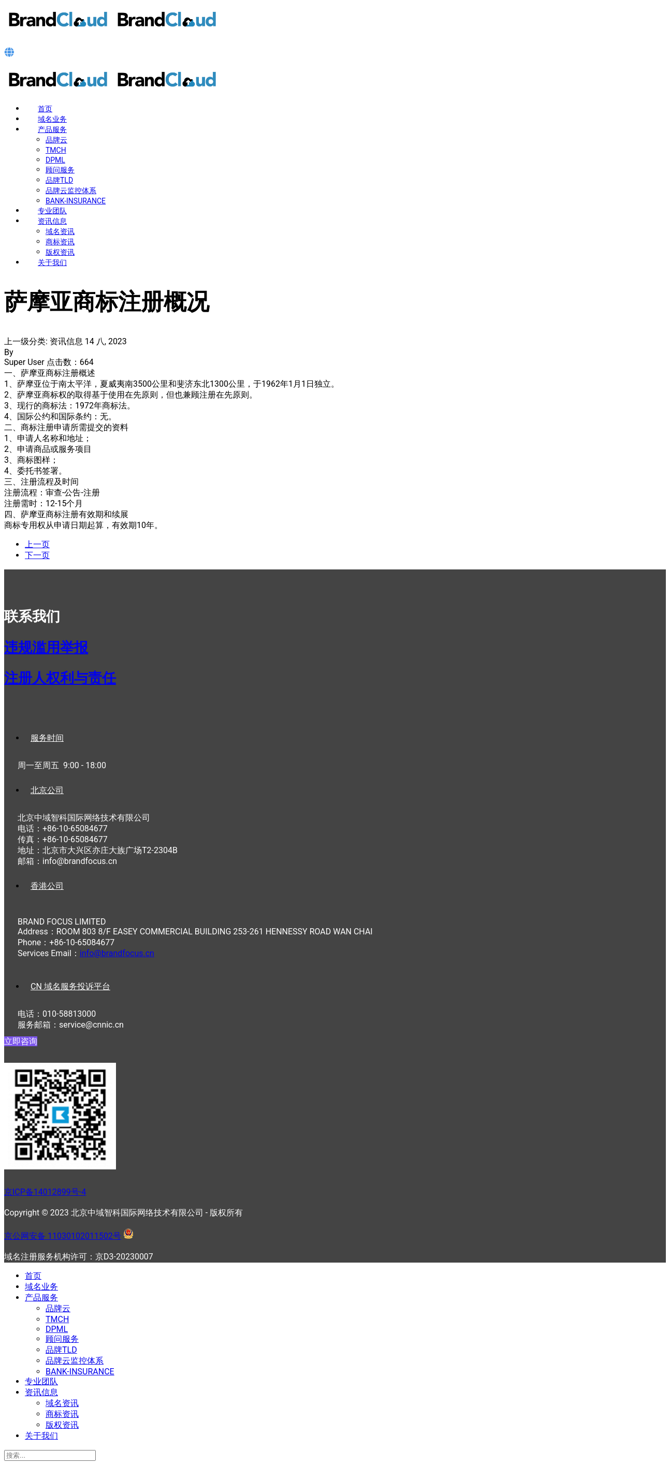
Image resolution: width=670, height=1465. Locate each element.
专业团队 (52, 211)
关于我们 (52, 262)
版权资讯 (60, 252)
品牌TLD (59, 180)
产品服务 (52, 129)
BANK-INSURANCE (76, 201)
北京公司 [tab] (47, 790)
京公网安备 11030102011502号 (62, 1236)
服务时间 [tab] (47, 738)
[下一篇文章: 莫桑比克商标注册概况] (37, 555)
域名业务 (52, 119)
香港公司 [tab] (47, 886)
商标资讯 (60, 242)
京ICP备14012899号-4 (45, 1192)
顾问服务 (60, 170)
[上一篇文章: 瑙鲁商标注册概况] (37, 544)
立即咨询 (20, 1041)
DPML (55, 160)
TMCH (56, 150)
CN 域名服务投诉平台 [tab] (70, 986)
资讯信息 (52, 221)
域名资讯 (60, 231)
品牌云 (56, 140)
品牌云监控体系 (71, 190)
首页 (45, 109)
